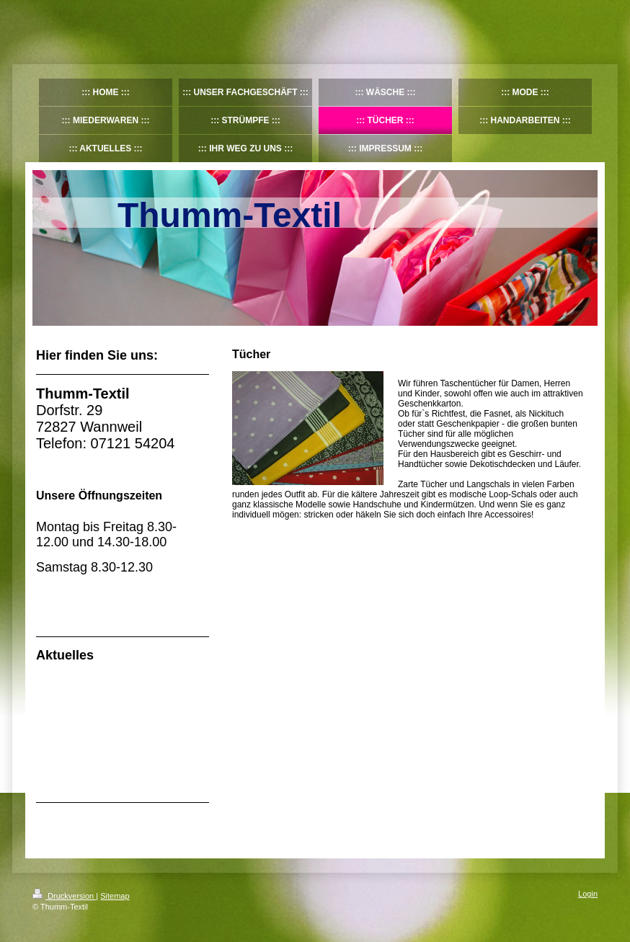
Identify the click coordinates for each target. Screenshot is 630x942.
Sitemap (114, 896)
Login (588, 893)
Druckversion (64, 896)
